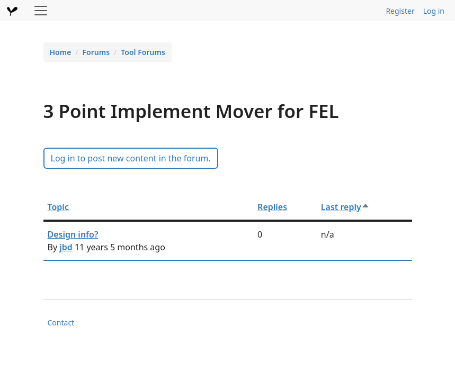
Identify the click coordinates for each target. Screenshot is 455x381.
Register (400, 11)
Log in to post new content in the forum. (131, 158)
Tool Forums (143, 52)
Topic (58, 207)
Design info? (73, 234)
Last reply (345, 207)
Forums (96, 52)
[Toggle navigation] (40, 11)
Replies (272, 207)
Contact (61, 323)
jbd (66, 247)
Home (61, 52)
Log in (433, 11)
